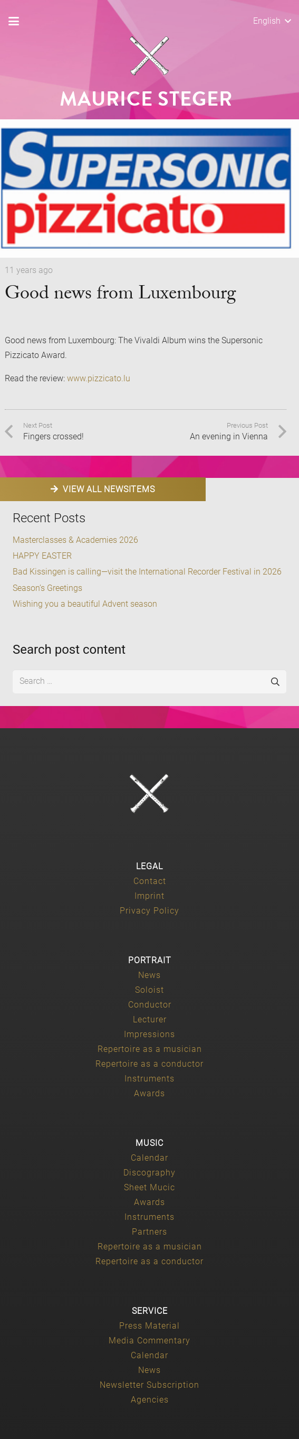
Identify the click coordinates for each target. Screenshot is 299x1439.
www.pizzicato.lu (98, 378)
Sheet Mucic (149, 1187)
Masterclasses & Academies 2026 (75, 540)
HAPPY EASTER (42, 556)
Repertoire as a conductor (149, 1064)
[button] (14, 21)
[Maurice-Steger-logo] (150, 56)
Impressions (149, 1034)
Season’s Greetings (47, 588)
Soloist (149, 990)
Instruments (149, 1079)
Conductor (149, 1005)
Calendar (149, 1158)
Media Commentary (149, 1340)
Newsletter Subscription (149, 1385)
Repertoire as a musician (150, 1049)
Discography (149, 1173)
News (149, 975)
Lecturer (150, 1019)
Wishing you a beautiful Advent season (85, 604)
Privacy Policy (149, 911)
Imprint (149, 896)
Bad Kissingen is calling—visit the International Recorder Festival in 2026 (147, 572)
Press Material (149, 1326)
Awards (149, 1093)
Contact (149, 881)
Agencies (150, 1400)
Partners (149, 1232)
